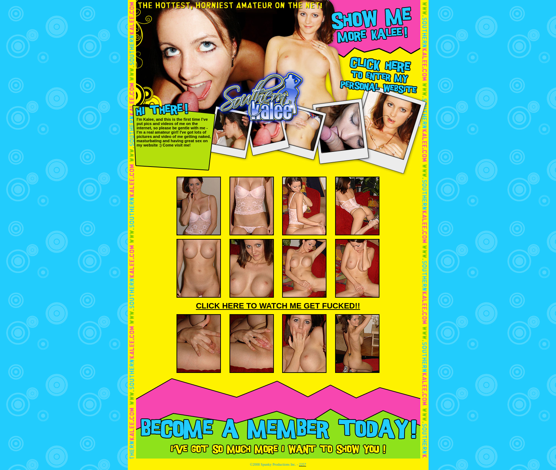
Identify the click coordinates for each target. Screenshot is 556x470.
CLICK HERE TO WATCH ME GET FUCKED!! (278, 305)
